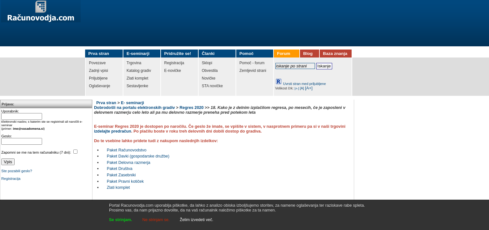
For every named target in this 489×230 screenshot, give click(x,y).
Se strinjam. (120, 219)
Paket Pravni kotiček (125, 181)
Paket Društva (119, 168)
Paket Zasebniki (121, 174)
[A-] (297, 88)
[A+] (309, 88)
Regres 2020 (191, 107)
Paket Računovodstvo (127, 150)
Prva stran (106, 102)
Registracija (10, 178)
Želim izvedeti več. (196, 219)
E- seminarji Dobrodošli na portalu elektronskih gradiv (134, 105)
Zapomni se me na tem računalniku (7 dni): (36, 152)
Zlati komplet (118, 187)
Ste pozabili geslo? (16, 171)
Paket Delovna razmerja (128, 162)
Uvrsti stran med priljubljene (304, 84)
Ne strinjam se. (156, 219)
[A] (302, 88)
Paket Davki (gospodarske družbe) (138, 156)
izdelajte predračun (112, 131)
